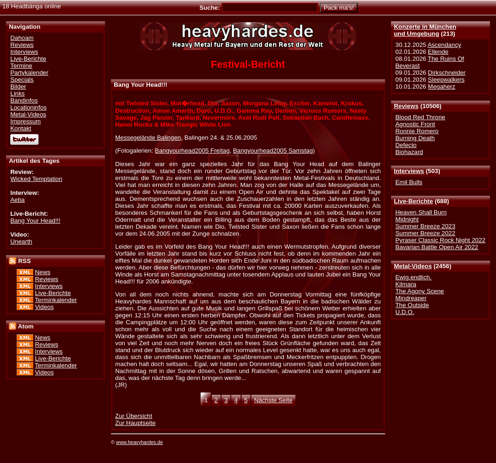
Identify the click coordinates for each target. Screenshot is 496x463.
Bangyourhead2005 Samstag (273, 150)
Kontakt (20, 128)
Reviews (406, 106)
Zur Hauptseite (135, 422)
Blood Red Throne (420, 117)
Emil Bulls (408, 182)
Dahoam (21, 37)
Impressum (25, 121)
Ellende (438, 51)
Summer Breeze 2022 (425, 233)
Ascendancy (444, 44)
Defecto (406, 144)
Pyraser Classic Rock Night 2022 (440, 240)
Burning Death (415, 138)
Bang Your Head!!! (35, 220)
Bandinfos (24, 100)
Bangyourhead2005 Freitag (192, 150)
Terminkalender (56, 299)
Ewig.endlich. (413, 277)
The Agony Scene (419, 291)
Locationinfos (28, 107)
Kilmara (405, 284)
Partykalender (29, 72)
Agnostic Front (415, 124)
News (42, 272)
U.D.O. (404, 312)
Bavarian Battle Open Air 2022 (436, 247)
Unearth (21, 241)
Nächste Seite (273, 400)
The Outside (412, 305)
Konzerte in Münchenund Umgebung (425, 30)
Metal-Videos (413, 266)
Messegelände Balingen (148, 137)
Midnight (406, 219)
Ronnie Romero (416, 131)
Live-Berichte (413, 201)
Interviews (409, 170)
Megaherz (441, 86)
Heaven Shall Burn (421, 212)
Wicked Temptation (36, 178)
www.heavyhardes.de (139, 442)
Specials (21, 79)
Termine (21, 65)
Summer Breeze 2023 (425, 226)
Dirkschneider (446, 72)
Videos (44, 306)
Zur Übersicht (133, 415)
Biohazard (409, 151)
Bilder (18, 86)
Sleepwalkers (446, 79)
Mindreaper (410, 298)
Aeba (17, 199)
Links (17, 93)
